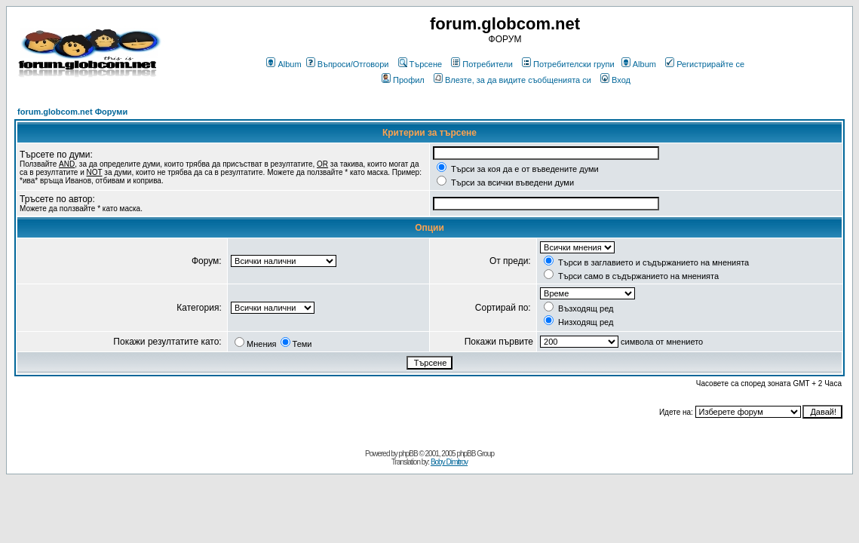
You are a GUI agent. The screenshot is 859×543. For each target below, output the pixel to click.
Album (283, 64)
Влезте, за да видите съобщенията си (512, 79)
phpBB (408, 453)
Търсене (420, 64)
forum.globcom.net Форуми (72, 111)
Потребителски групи (568, 64)
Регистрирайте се (704, 64)
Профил (403, 79)
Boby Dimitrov (449, 462)
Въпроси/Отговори (347, 64)
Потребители (482, 64)
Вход (615, 79)
